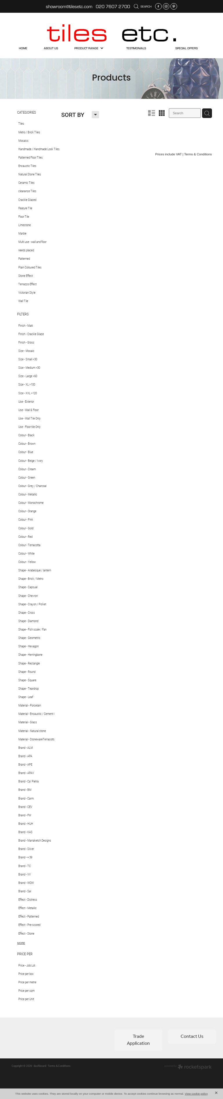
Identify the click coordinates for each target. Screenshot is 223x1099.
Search (143, 6)
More (21, 943)
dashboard (40, 1066)
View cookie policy (196, 1093)
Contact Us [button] (192, 1036)
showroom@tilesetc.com (69, 6)
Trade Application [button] (138, 1040)
